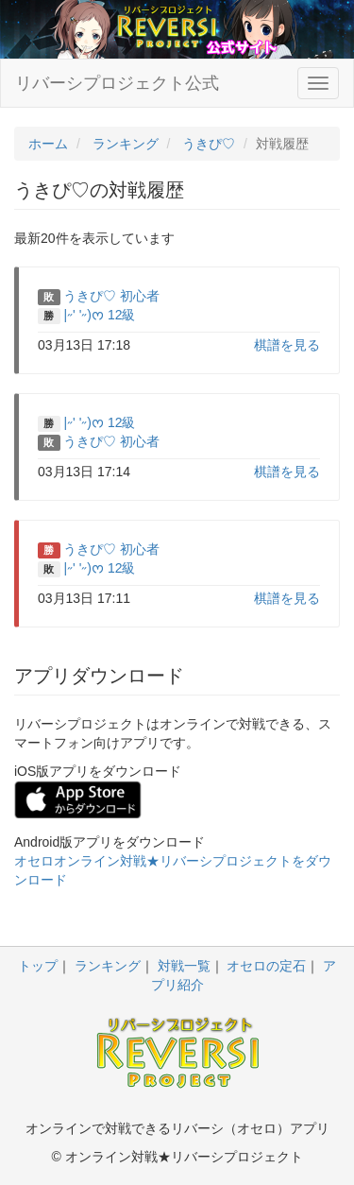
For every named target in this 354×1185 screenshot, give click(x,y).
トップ (38, 965)
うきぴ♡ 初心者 (111, 295)
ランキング (108, 965)
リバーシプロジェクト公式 (117, 83)
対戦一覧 (184, 965)
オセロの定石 (266, 965)
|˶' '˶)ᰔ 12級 (99, 314)
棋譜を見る (287, 344)
